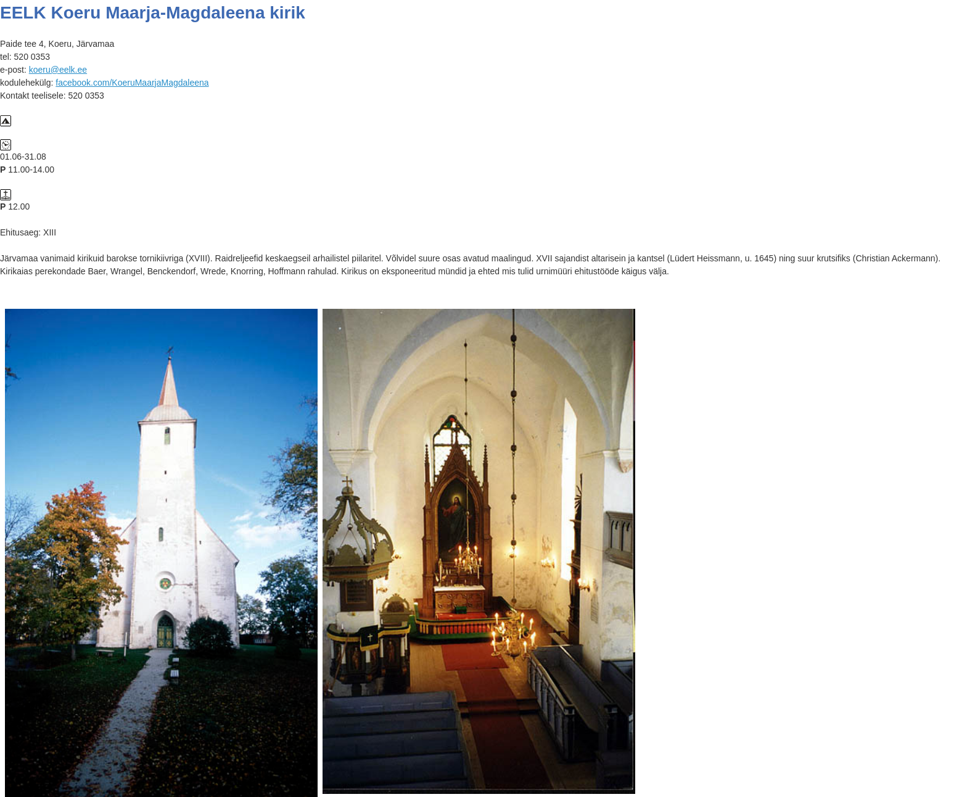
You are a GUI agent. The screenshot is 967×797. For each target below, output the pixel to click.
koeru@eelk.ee (58, 70)
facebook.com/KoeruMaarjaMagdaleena (132, 83)
